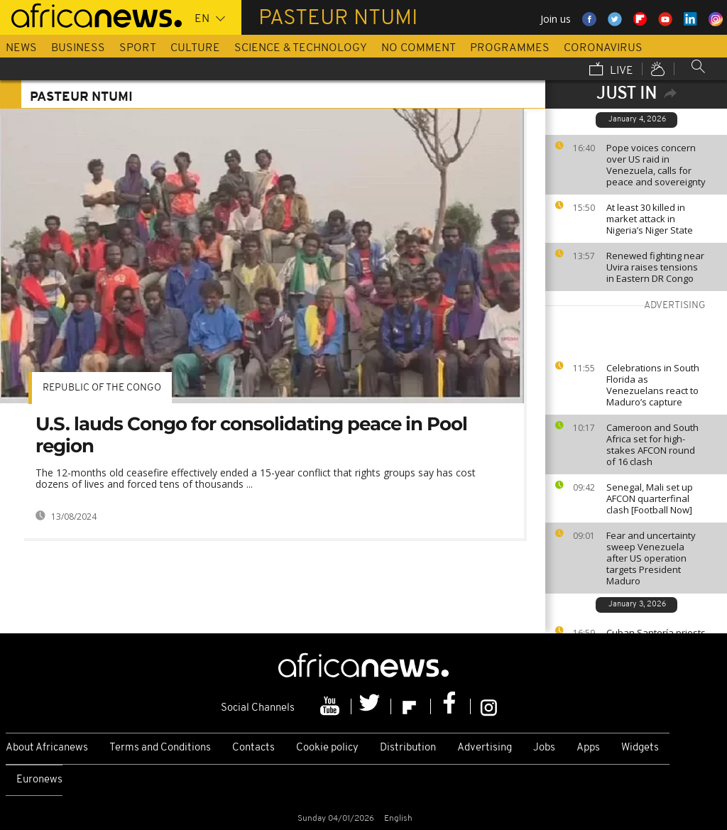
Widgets (640, 748)
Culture (195, 48)
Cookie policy (327, 748)
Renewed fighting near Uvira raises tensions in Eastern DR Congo (655, 267)
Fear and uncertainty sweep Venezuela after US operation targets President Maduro (651, 558)
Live (611, 70)
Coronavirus (603, 48)
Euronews (39, 780)
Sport (137, 48)
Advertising (484, 748)
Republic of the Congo (102, 388)
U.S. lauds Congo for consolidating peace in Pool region (251, 435)
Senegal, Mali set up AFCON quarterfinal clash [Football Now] (649, 498)
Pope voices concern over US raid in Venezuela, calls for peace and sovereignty (656, 164)
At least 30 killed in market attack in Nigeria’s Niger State (649, 219)
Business (78, 48)
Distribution (408, 748)
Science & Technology (300, 48)
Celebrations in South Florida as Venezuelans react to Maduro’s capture (652, 385)
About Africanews (47, 748)
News (21, 48)
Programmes (510, 48)
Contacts (253, 748)
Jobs (544, 748)
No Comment (418, 48)
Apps (588, 748)
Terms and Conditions (160, 748)
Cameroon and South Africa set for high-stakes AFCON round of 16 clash (652, 444)
